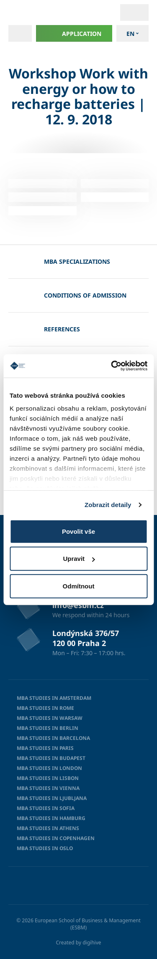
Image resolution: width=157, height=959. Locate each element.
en (130, 34)
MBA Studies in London (49, 768)
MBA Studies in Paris (45, 748)
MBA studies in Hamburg (51, 818)
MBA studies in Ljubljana (52, 798)
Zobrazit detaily (108, 504)
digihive (91, 942)
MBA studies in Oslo (45, 848)
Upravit (79, 558)
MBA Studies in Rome (45, 708)
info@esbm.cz (78, 605)
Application (74, 33)
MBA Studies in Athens (48, 828)
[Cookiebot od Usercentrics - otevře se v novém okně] (111, 366)
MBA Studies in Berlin (47, 728)
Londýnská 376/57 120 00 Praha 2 (85, 638)
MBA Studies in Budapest (51, 758)
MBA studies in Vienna (48, 788)
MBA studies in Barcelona (53, 738)
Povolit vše (78, 531)
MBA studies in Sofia (46, 808)
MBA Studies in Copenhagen (56, 838)
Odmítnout (79, 585)
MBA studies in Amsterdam (54, 698)
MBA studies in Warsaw (49, 718)
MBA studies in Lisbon (48, 778)
